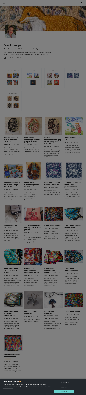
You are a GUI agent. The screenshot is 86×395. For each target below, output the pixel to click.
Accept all (64, 391)
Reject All (64, 387)
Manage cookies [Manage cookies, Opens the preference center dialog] (64, 382)
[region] (43, 387)
